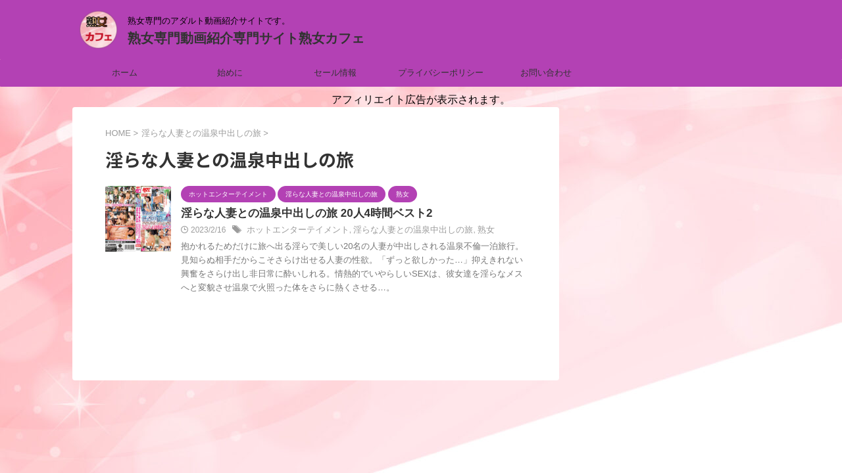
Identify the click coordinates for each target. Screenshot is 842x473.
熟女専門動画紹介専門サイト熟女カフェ (246, 38)
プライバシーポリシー (440, 73)
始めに (230, 73)
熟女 (468, 231)
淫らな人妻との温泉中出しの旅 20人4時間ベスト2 (299, 213)
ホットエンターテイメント (294, 231)
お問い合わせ (546, 73)
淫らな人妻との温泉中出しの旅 (400, 231)
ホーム (124, 73)
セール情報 (335, 73)
